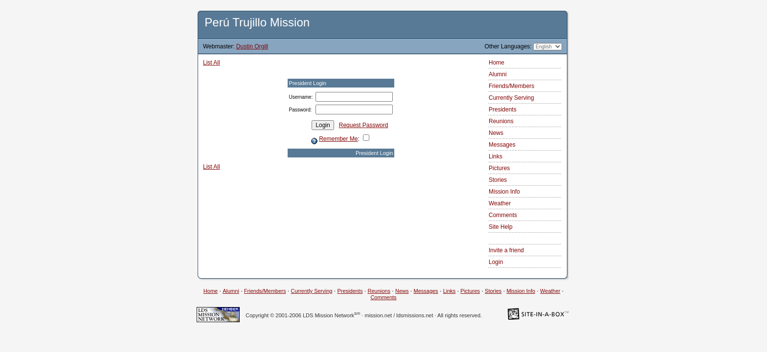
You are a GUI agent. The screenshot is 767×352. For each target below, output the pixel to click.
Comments (503, 215)
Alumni (498, 74)
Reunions (501, 121)
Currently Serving (511, 97)
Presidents (503, 109)
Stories (498, 179)
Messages (502, 144)
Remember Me (338, 138)
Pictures (499, 168)
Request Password (363, 125)
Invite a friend (506, 250)
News (496, 133)
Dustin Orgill (252, 46)
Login (496, 262)
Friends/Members (511, 86)
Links (495, 156)
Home (496, 62)
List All (211, 62)
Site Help (501, 226)
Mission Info (504, 191)
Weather (500, 203)
